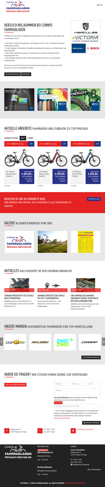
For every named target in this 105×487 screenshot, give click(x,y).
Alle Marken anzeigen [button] (91, 357)
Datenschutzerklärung (62, 418)
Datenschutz (70, 483)
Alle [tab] (23, 138)
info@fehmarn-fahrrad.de (85, 429)
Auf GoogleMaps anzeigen (15, 385)
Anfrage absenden (91, 423)
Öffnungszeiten (12, 74)
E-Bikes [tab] (30, 138)
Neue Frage (58, 402)
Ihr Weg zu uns (93, 199)
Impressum (81, 483)
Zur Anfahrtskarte (94, 470)
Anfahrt (26, 74)
